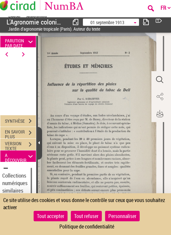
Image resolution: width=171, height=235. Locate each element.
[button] (159, 79)
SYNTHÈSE (20, 121)
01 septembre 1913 (107, 22)
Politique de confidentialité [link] (86, 226)
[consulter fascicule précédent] (76, 22)
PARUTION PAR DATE (20, 41)
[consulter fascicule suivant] (145, 22)
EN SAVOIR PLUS (20, 133)
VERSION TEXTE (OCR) (20, 145)
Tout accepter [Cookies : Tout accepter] (50, 216)
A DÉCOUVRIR (20, 156)
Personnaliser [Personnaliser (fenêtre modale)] (122, 216)
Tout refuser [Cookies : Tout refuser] (86, 216)
